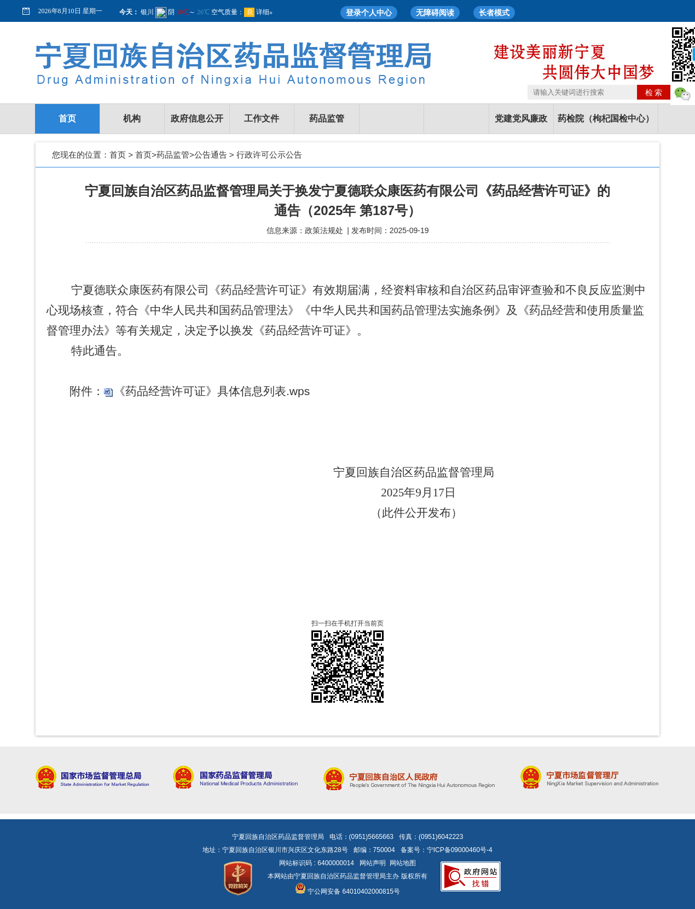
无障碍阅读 (435, 12)
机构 (132, 118)
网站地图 (403, 863)
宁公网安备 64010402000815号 (347, 891)
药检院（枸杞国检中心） (606, 118)
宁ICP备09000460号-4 (460, 850)
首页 (67, 118)
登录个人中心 (369, 12)
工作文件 (261, 118)
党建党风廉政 (521, 118)
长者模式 (494, 12)
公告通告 (210, 154)
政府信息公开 (197, 118)
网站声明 (373, 863)
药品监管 (326, 118)
